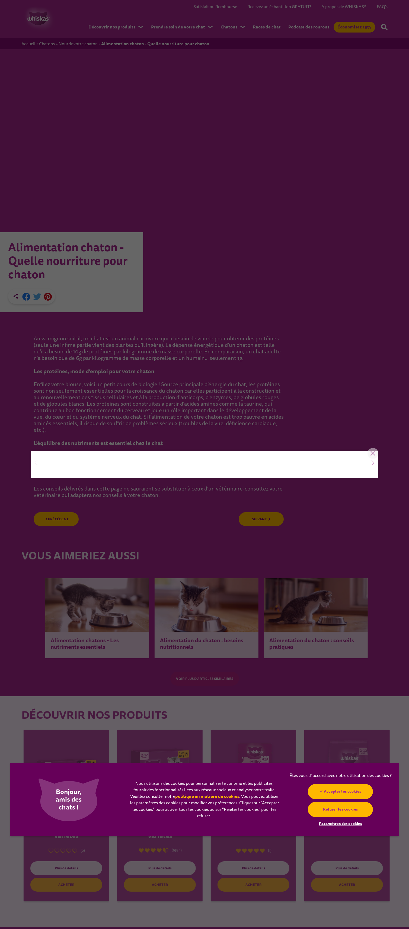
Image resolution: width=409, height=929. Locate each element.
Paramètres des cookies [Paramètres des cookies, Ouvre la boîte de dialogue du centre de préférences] (340, 823)
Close (370, 375)
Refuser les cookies (340, 809)
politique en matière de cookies (207, 796)
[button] (373, 463)
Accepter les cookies (342, 791)
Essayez (69, 489)
